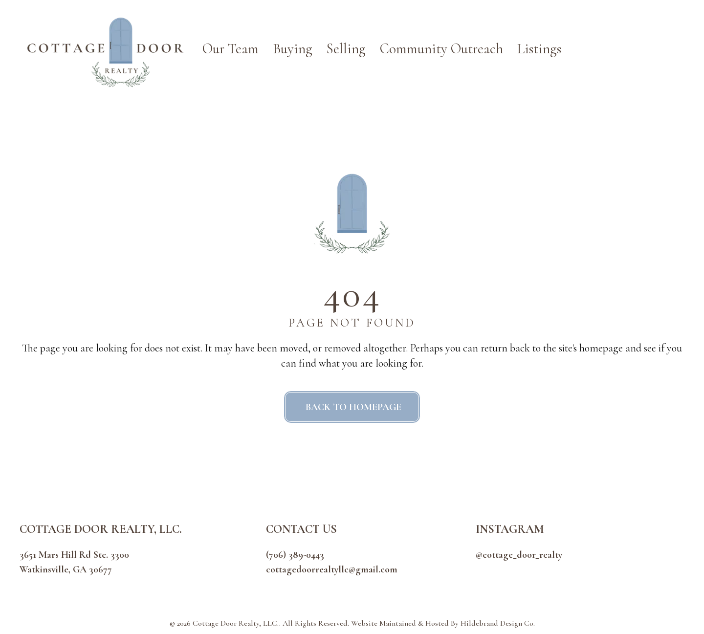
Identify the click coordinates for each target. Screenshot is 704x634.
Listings (539, 48)
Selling (346, 48)
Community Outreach (441, 48)
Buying (292, 48)
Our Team (230, 48)
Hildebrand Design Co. (498, 623)
